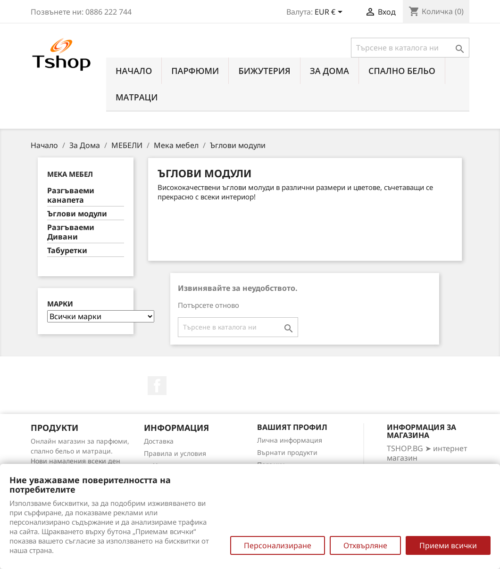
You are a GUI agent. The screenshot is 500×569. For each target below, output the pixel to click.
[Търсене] (410, 48)
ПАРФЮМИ (195, 70)
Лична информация (289, 440)
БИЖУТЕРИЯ (264, 70)
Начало (134, 70)
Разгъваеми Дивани (70, 232)
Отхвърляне (365, 545)
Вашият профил (292, 427)
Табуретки (67, 251)
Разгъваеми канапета (70, 195)
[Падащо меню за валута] (330, 12)
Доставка (159, 441)
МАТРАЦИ (137, 97)
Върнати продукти (287, 452)
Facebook (157, 385)
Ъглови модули (77, 214)
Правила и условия (175, 453)
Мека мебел (70, 174)
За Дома (329, 70)
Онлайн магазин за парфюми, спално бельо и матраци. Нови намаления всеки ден (80, 451)
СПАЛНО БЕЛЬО (401, 70)
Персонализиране (277, 545)
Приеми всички (448, 545)
